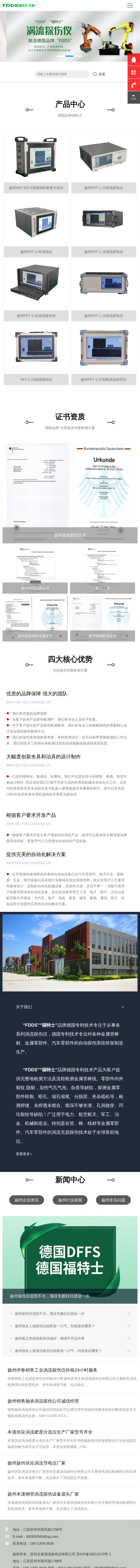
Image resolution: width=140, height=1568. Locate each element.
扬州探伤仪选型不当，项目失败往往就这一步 (50, 1314)
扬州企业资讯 (27, 1200)
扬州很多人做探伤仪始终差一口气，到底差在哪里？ (55, 1326)
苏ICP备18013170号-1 (93, 1554)
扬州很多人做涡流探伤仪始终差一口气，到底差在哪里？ (58, 1351)
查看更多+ (24, 1154)
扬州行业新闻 (70, 1200)
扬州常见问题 (113, 1200)
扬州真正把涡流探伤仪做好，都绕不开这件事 (50, 1338)
